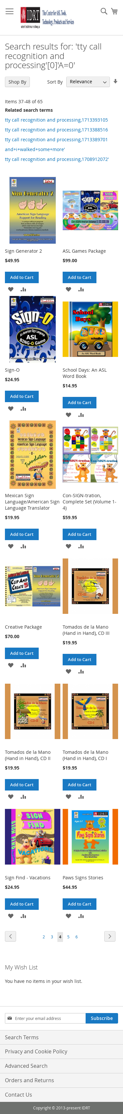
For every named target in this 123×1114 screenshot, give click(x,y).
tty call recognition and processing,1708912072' (57, 159)
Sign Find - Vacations (28, 877)
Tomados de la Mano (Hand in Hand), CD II (28, 755)
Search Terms (22, 1037)
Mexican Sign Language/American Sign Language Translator (32, 501)
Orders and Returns (29, 1080)
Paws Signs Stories (83, 877)
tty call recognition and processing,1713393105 (56, 120)
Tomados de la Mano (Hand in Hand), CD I (85, 755)
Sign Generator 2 (23, 251)
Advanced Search (26, 1065)
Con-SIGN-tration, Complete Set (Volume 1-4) (89, 501)
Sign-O (12, 370)
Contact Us (18, 1094)
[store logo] (46, 18)
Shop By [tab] (17, 82)
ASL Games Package (84, 251)
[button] (10, 289)
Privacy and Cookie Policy (36, 1051)
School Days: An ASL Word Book (85, 373)
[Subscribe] (102, 1018)
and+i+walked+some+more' (35, 149)
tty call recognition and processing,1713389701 (56, 139)
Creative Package (23, 627)
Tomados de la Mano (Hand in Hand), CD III (86, 630)
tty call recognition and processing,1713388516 (56, 130)
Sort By (55, 81)
